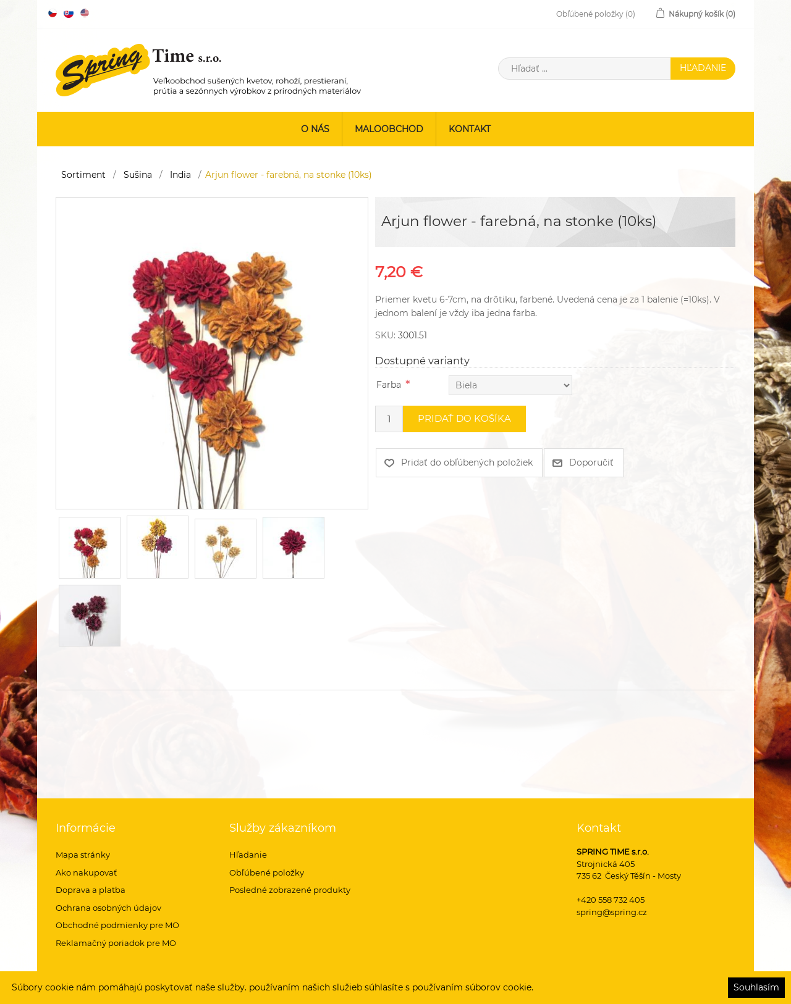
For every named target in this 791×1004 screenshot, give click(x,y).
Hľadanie (248, 855)
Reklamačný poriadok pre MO (116, 943)
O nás (315, 129)
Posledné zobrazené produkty (289, 890)
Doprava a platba (90, 890)
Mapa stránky (83, 855)
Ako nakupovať (86, 872)
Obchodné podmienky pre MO (117, 925)
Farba (388, 384)
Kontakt (470, 129)
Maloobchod (389, 129)
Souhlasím (756, 987)
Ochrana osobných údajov (108, 908)
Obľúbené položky (266, 872)
